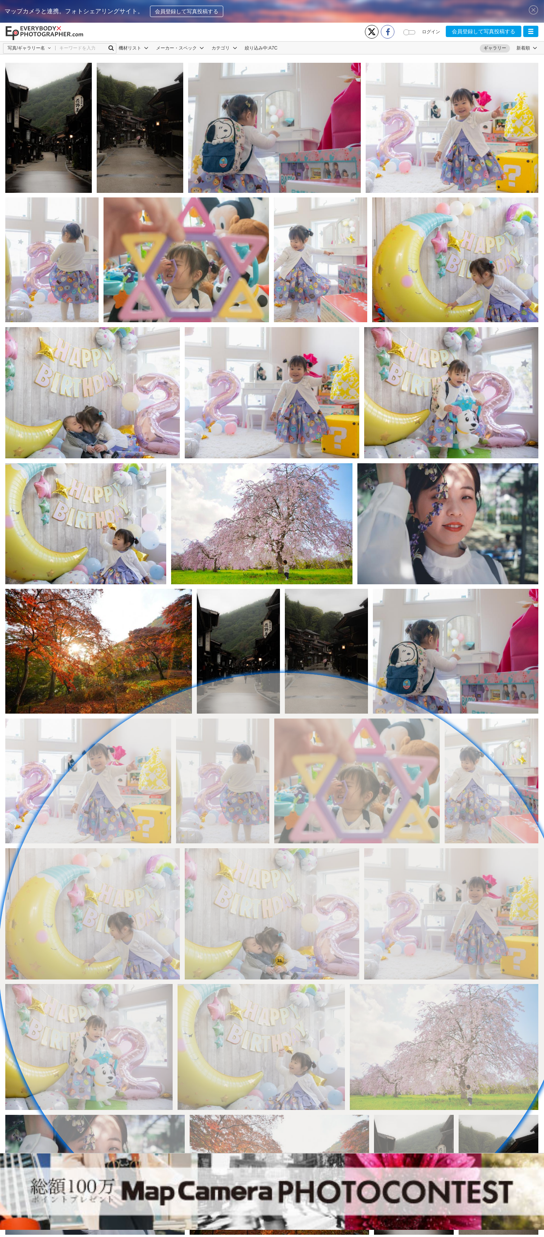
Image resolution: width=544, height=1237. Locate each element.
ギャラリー (495, 48)
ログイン (431, 31)
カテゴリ (224, 48)
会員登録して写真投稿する (186, 11)
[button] (530, 31)
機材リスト (133, 48)
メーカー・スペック (180, 48)
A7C (273, 48)
